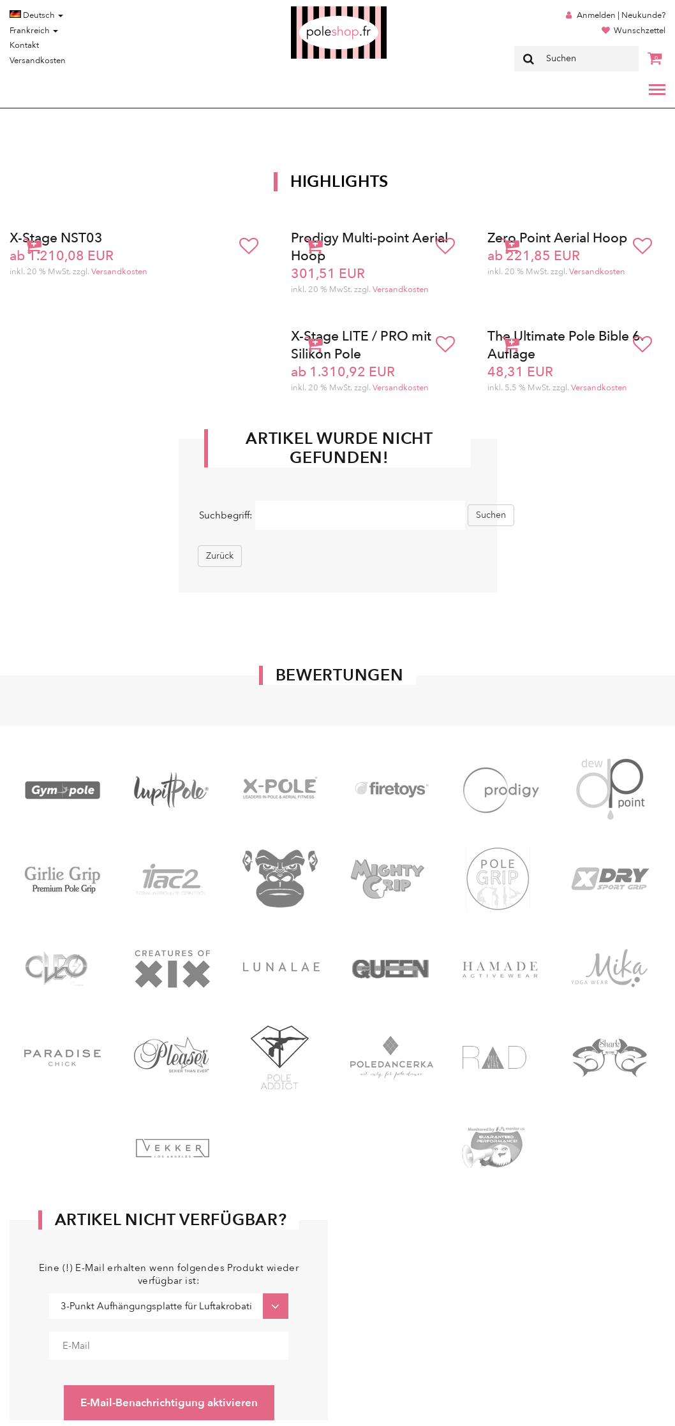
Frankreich (34, 30)
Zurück (220, 556)
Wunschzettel (639, 30)
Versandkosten (38, 60)
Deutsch (36, 15)
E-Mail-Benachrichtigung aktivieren (169, 1402)
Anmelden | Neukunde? (621, 15)
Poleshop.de (309, 10)
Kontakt (24, 45)
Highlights (339, 182)
